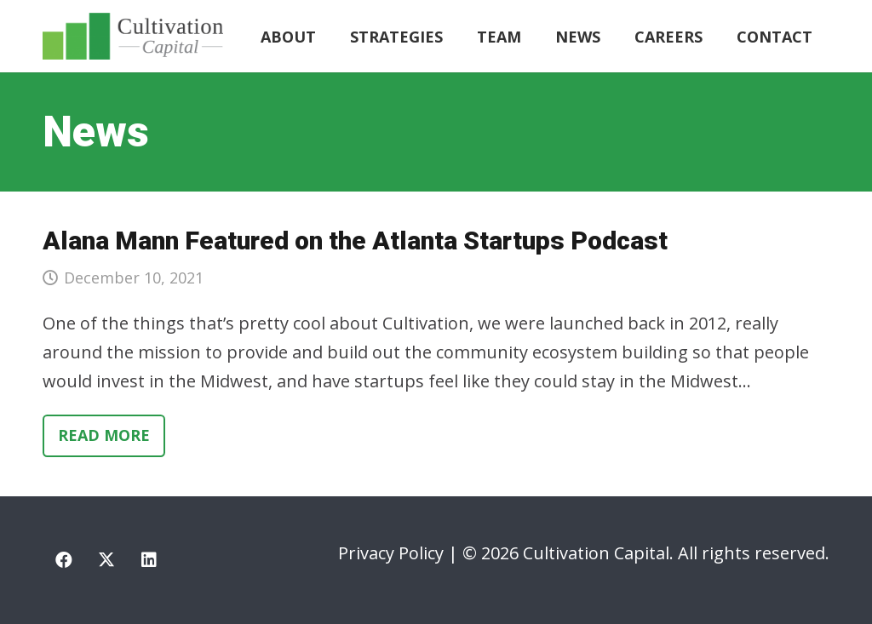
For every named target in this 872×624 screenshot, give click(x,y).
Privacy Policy (391, 552)
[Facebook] (64, 560)
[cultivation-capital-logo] (133, 36)
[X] (106, 560)
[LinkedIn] (149, 560)
